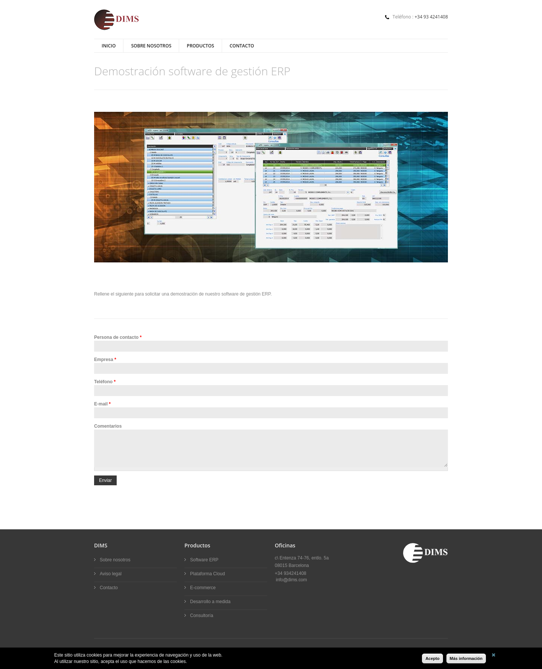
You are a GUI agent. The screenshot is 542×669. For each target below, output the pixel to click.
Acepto (432, 658)
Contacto (242, 46)
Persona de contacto (118, 337)
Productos (200, 46)
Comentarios (108, 426)
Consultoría (201, 615)
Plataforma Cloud (207, 573)
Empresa (105, 359)
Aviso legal (111, 573)
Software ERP (204, 559)
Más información (466, 658)
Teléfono (105, 381)
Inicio (109, 46)
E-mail (102, 404)
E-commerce (203, 587)
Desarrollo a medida (210, 601)
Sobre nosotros (151, 46)
